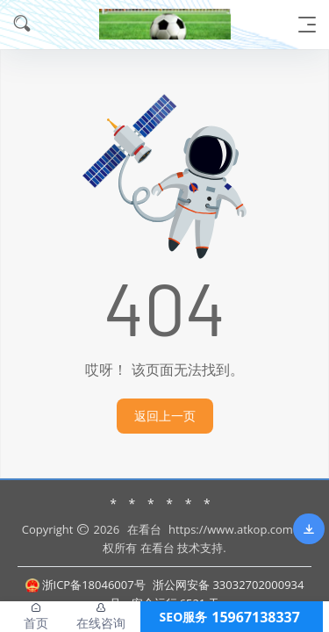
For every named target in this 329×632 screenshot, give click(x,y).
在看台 (144, 529)
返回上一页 (165, 415)
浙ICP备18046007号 (85, 584)
